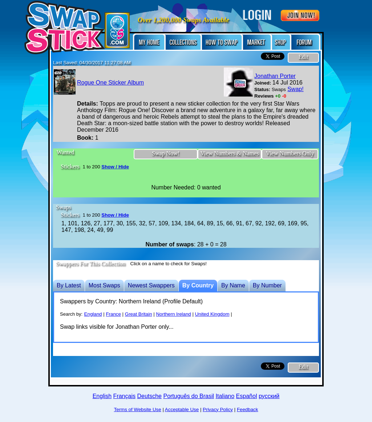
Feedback (247, 409)
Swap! (295, 89)
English (102, 396)
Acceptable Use (182, 409)
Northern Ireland (173, 314)
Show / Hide (115, 166)
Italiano (225, 396)
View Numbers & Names (229, 153)
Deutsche (149, 396)
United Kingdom (212, 314)
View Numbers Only (290, 153)
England (93, 314)
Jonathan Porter (275, 76)
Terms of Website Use (137, 409)
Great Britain (138, 314)
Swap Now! (165, 153)
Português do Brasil (188, 396)
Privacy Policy (218, 409)
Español (246, 396)
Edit (303, 57)
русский (269, 396)
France (113, 314)
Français (124, 396)
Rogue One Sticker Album (110, 82)
